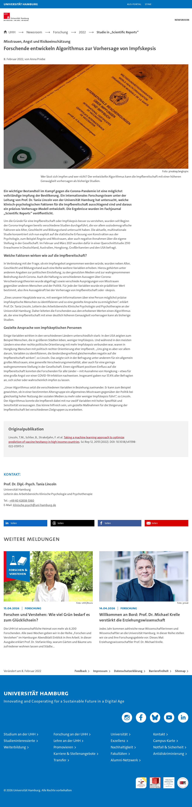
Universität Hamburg (21, 4)
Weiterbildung (15, 747)
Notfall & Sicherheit (168, 747)
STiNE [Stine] (148, 4)
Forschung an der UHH (71, 734)
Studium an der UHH (19, 734)
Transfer (60, 760)
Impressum (100, 671)
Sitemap (180, 671)
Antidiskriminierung (168, 753)
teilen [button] (14, 523)
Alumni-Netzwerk (124, 760)
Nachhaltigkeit (122, 747)
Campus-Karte (164, 740)
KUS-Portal (134, 4)
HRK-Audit (166, 781)
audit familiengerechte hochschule (141, 782)
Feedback (81, 671)
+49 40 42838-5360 (21, 501)
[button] (177, 4)
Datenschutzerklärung (128, 671)
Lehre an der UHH (67, 740)
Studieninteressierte (19, 740)
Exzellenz (118, 740)
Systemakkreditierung (182, 779)
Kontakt (159, 734)
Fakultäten (119, 753)
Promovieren (63, 747)
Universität (119, 734)
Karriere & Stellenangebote (75, 753)
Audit (153, 779)
